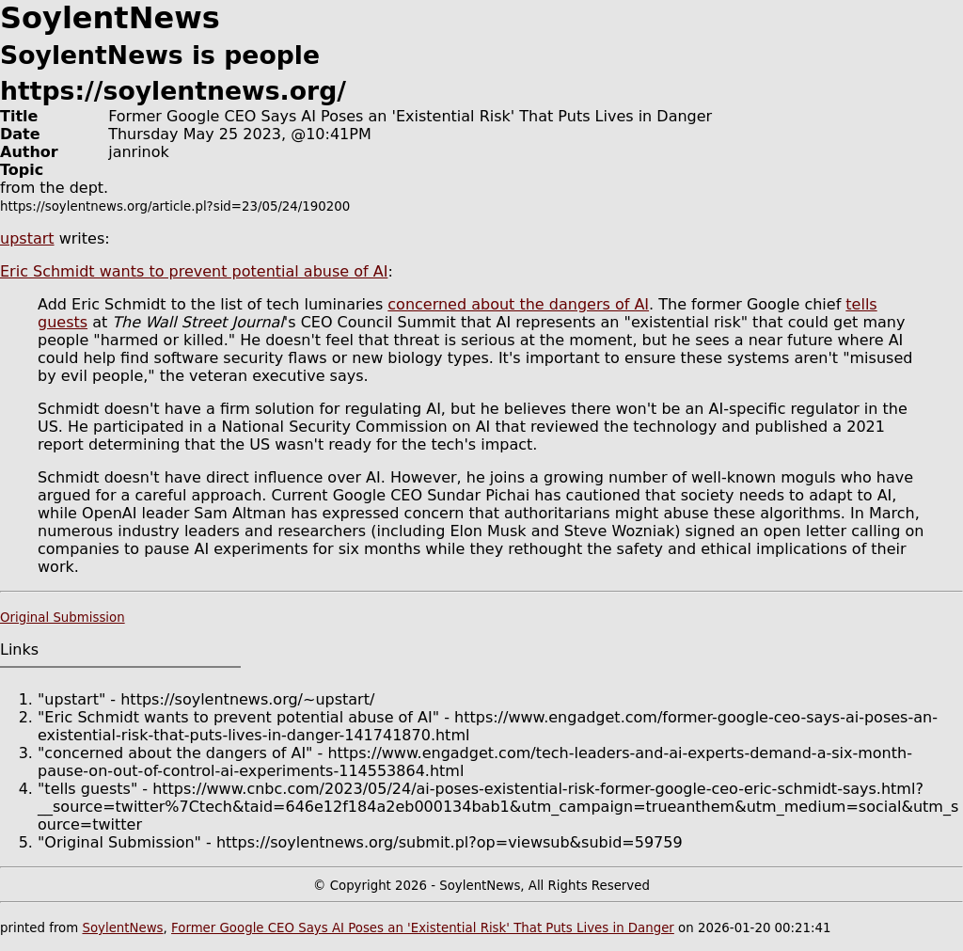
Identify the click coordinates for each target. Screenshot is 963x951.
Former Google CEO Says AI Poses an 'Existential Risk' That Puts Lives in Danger (422, 928)
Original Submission (62, 617)
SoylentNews (122, 928)
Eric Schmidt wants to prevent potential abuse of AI (193, 271)
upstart (27, 238)
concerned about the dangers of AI (518, 304)
